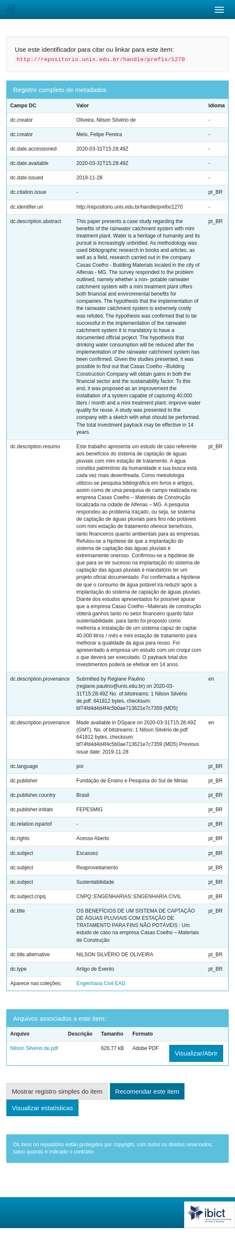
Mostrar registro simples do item (57, 1091)
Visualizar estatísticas (42, 1107)
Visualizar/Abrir (196, 1053)
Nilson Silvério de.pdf (34, 1048)
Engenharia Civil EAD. (101, 983)
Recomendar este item (147, 1091)
